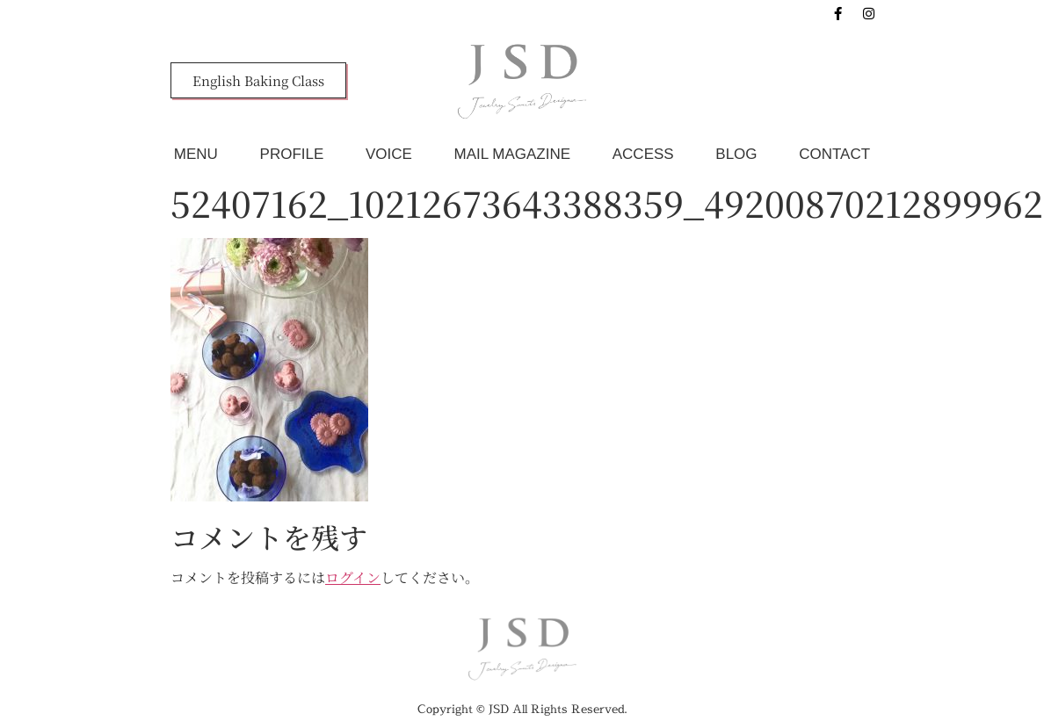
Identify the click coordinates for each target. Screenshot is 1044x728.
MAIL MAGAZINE (512, 154)
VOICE (389, 154)
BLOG (736, 154)
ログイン (353, 577)
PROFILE (292, 154)
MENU (196, 154)
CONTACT (834, 154)
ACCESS (643, 154)
